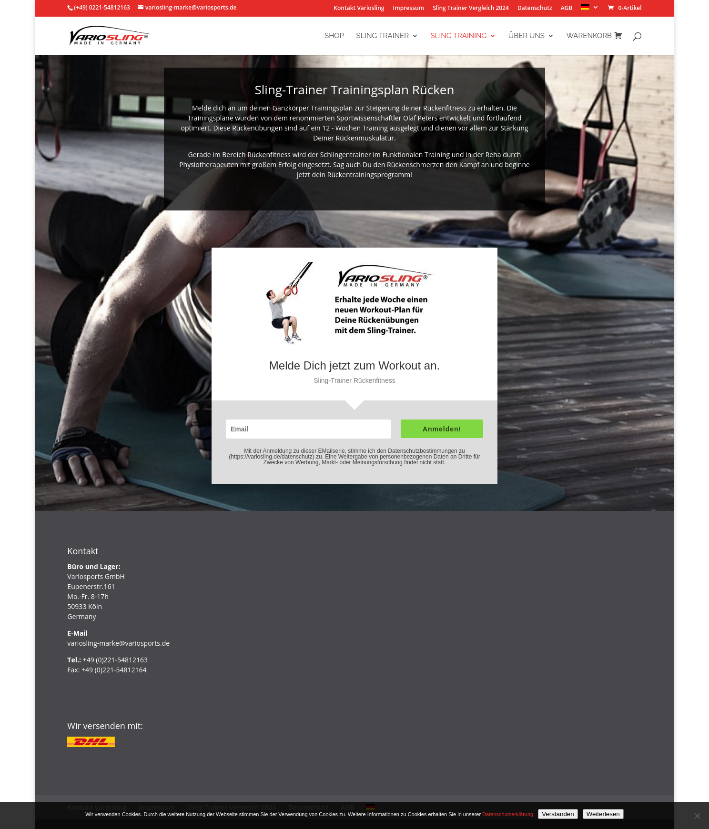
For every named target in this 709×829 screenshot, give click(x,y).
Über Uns (526, 36)
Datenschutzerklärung (507, 814)
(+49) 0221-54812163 (102, 7)
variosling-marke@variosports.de (118, 643)
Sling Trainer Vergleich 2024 (471, 8)
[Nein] (697, 815)
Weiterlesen (603, 814)
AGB (567, 8)
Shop (334, 36)
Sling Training (459, 36)
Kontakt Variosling (359, 8)
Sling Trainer (382, 36)
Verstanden (558, 814)
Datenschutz (534, 8)
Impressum (408, 8)
